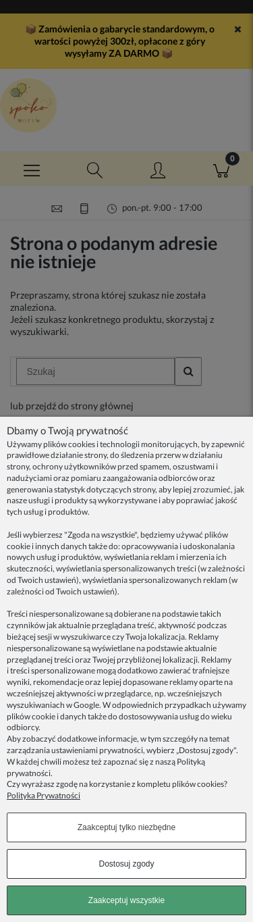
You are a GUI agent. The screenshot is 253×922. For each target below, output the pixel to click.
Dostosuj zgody (126, 864)
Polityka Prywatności (43, 795)
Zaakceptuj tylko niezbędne (126, 827)
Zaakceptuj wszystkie (126, 900)
